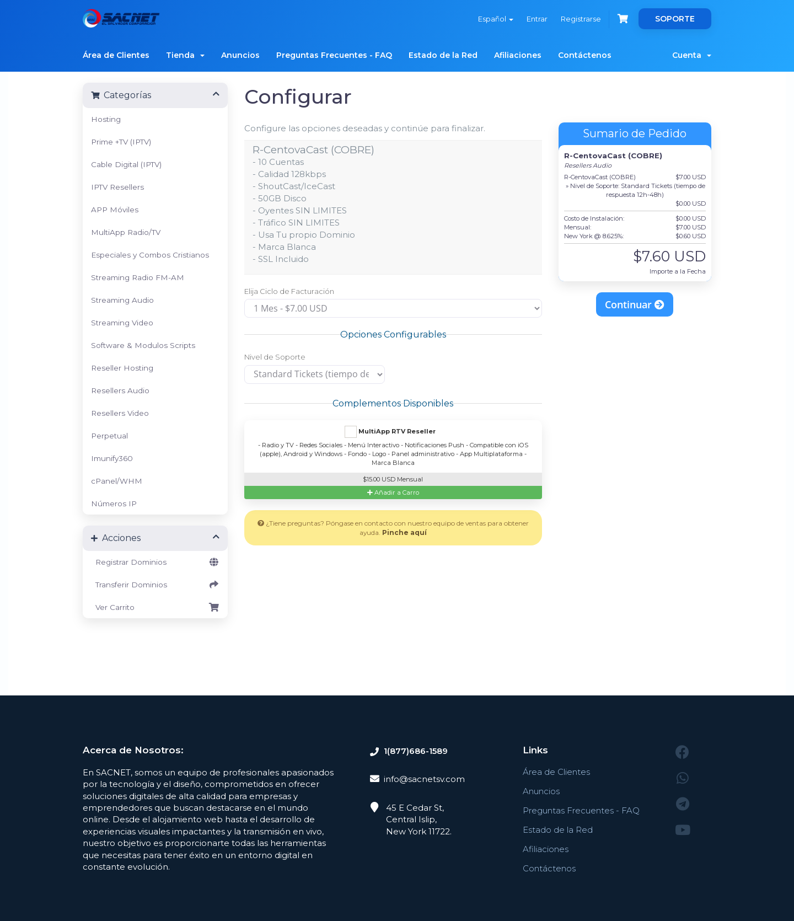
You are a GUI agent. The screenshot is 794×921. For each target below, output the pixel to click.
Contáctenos (584, 55)
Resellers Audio (120, 390)
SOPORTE (675, 19)
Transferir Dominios (155, 584)
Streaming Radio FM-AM (137, 277)
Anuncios (240, 55)
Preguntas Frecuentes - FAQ (334, 55)
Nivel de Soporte (274, 356)
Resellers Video (120, 413)
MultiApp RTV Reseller (390, 432)
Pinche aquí (404, 532)
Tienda (185, 55)
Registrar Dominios (155, 562)
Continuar (634, 304)
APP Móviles (114, 209)
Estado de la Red (443, 55)
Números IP (114, 503)
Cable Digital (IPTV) (126, 164)
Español (495, 18)
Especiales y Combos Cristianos (150, 254)
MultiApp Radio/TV (125, 232)
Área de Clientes (116, 55)
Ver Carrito (155, 607)
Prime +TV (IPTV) (121, 141)
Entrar (537, 18)
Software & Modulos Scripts (143, 345)
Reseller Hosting (122, 367)
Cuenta (691, 55)
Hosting (106, 119)
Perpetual (109, 435)
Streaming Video (122, 322)
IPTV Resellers (117, 187)
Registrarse (581, 18)
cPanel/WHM (116, 480)
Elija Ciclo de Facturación (289, 291)
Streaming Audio (122, 300)
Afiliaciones (517, 55)
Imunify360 (112, 458)
